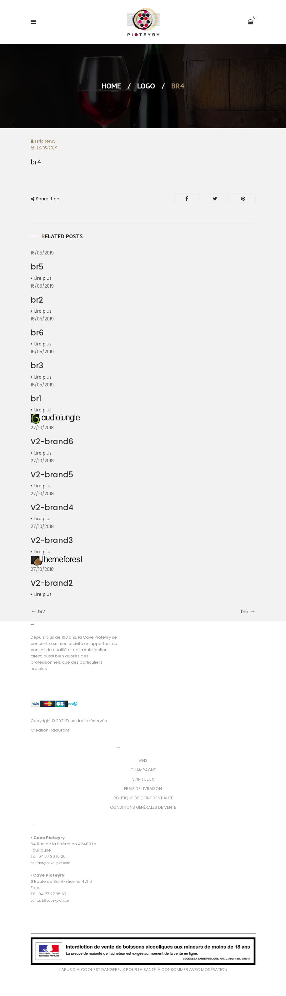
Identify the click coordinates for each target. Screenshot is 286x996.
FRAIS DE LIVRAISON (143, 789)
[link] (50, 859)
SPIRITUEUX (143, 779)
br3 (37, 365)
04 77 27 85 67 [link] (52, 894)
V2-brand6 (52, 441)
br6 (37, 333)
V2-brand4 (52, 507)
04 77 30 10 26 (52, 856)
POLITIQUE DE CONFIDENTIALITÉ (143, 798)
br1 (36, 399)
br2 (37, 300)
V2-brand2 (52, 583)
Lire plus (43, 278)
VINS (143, 760)
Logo (146, 86)
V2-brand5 (52, 475)
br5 (37, 267)
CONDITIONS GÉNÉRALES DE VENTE (143, 807)
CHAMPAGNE (143, 770)
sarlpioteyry (45, 141)
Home (111, 86)
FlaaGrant (59, 730)
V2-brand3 (52, 540)
